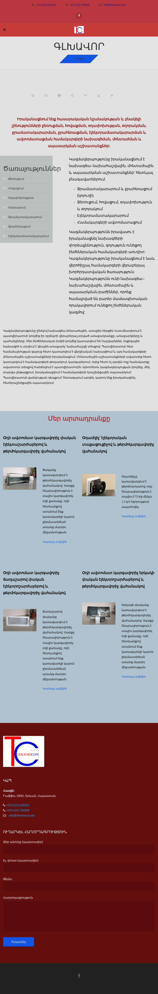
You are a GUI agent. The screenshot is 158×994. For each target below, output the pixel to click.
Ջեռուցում (16, 178)
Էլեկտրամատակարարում (28, 236)
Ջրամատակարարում (25, 217)
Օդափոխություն (21, 197)
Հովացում (16, 188)
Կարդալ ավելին (55, 541)
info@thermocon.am (114, 5)
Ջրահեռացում (19, 226)
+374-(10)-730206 (79, 5)
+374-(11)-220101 (46, 5)
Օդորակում (17, 207)
